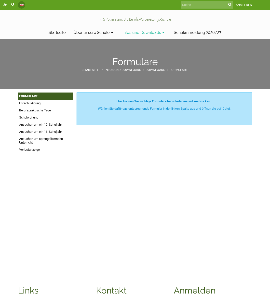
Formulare (179, 70)
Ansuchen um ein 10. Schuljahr (40, 124)
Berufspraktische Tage (35, 110)
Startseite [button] (57, 32)
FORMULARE (28, 96)
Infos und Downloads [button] (144, 32)
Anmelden (244, 5)
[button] (21, 5)
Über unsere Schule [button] (94, 32)
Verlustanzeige (29, 149)
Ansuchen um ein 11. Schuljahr (40, 132)
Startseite (91, 70)
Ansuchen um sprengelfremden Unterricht (41, 140)
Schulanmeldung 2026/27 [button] (197, 32)
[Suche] (207, 5)
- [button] (5, 4)
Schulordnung (28, 117)
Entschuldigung (29, 103)
